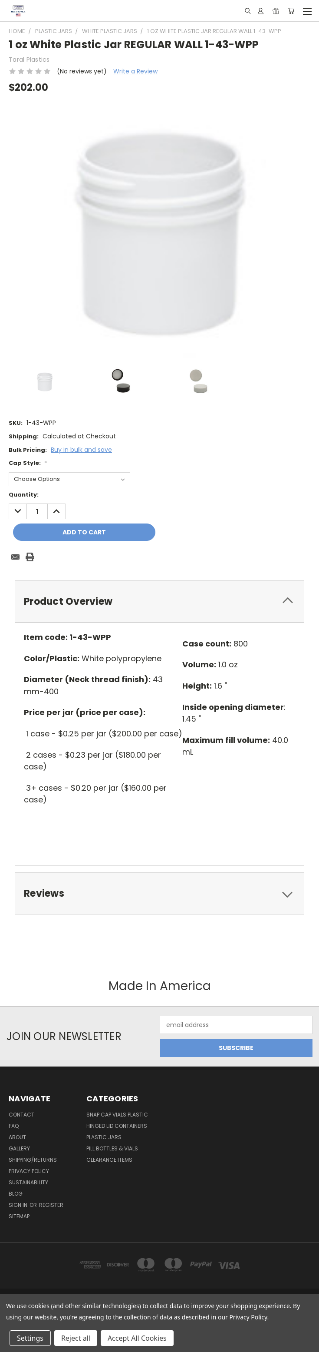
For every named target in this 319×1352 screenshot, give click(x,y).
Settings (30, 1338)
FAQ (14, 1126)
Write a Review (135, 71)
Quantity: (24, 494)
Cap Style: (28, 463)
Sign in (19, 1205)
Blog (16, 1193)
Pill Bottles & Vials (112, 1148)
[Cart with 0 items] (291, 11)
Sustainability (28, 1182)
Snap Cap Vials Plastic (117, 1114)
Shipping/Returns (33, 1159)
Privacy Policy (29, 1171)
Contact (21, 1114)
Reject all (75, 1338)
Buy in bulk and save (81, 449)
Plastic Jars (104, 1137)
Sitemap (19, 1216)
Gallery (19, 1148)
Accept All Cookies (137, 1338)
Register (51, 1205)
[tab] (159, 601)
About (17, 1137)
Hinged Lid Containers (116, 1126)
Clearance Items (109, 1159)
